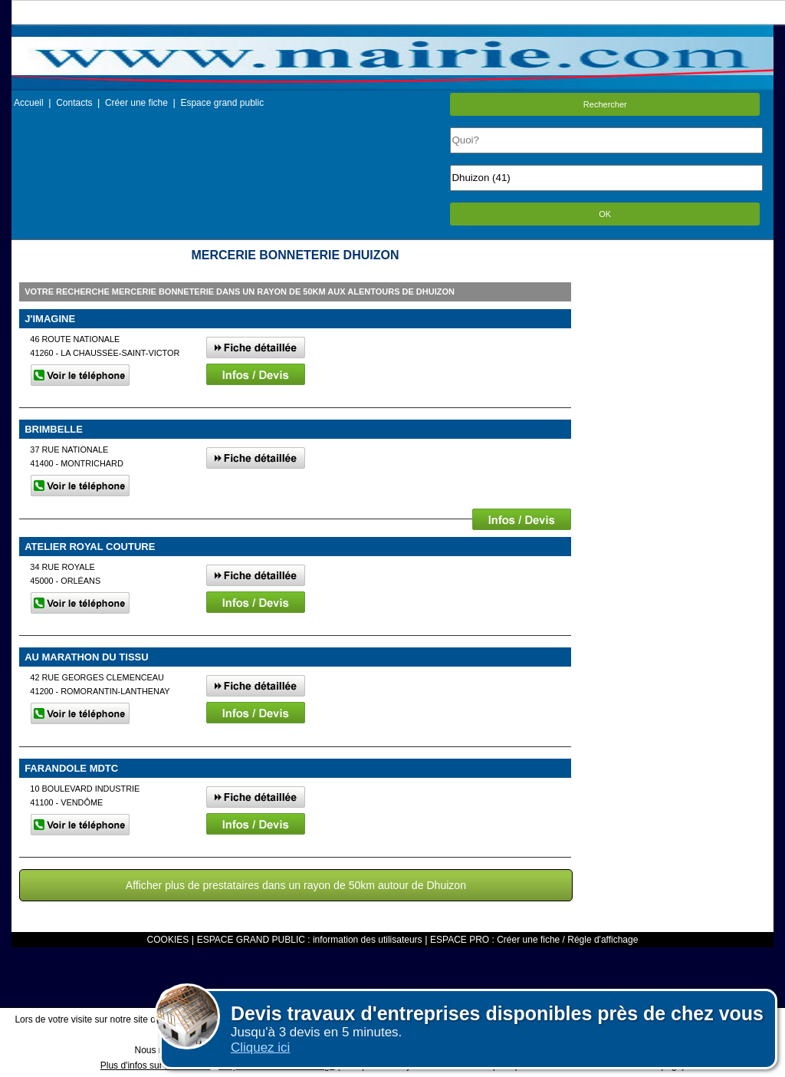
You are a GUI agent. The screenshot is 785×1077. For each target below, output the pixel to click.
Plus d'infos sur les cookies (155, 1065)
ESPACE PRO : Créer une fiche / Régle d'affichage (534, 939)
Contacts (74, 102)
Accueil (29, 102)
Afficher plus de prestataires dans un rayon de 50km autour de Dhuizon (296, 885)
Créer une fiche (136, 102)
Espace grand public (222, 102)
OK (605, 214)
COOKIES (168, 939)
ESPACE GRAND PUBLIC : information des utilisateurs (309, 939)
